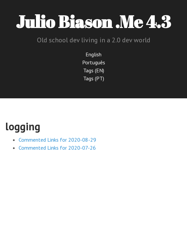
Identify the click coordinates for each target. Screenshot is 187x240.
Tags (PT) (93, 78)
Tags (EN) (93, 70)
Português (93, 62)
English (93, 54)
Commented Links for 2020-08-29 (57, 139)
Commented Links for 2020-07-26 (57, 147)
